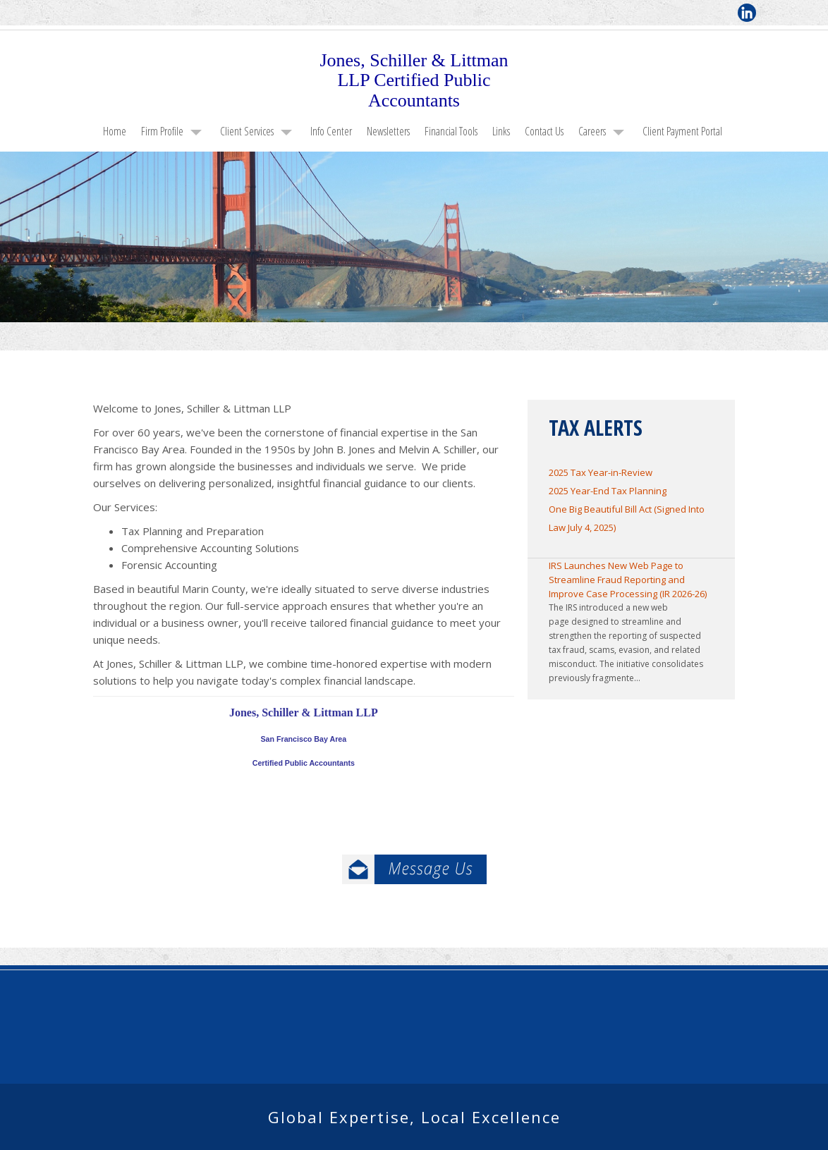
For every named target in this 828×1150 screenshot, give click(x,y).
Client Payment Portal (682, 131)
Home (114, 131)
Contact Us (544, 131)
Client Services (247, 131)
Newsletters (388, 131)
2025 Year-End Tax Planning (607, 490)
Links (501, 131)
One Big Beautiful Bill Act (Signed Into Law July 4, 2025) (627, 518)
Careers (592, 131)
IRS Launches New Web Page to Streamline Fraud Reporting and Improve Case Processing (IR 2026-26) (628, 579)
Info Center (331, 131)
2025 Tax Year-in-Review (600, 472)
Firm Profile (162, 131)
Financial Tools (451, 131)
